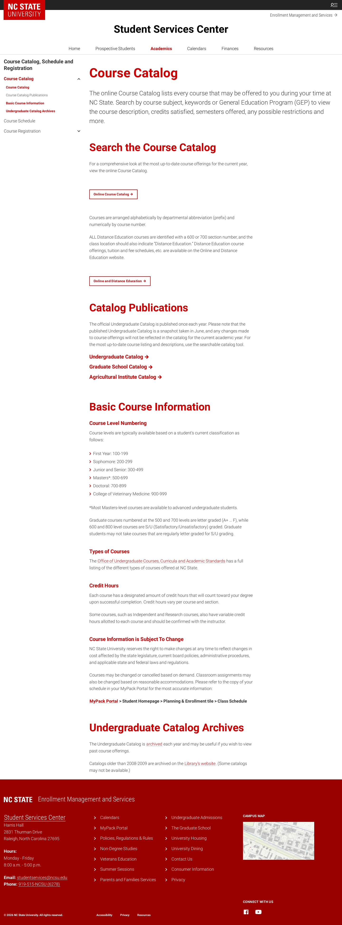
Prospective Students (115, 48)
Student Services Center (171, 29)
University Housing (189, 838)
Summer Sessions (117, 869)
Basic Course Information (25, 103)
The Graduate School (191, 827)
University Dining (187, 848)
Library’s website (200, 763)
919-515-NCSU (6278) (39, 884)
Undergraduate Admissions (196, 817)
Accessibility (104, 915)
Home (74, 48)
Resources (263, 48)
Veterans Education (118, 858)
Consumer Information (192, 869)
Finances (230, 48)
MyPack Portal (104, 701)
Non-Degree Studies (118, 848)
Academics (161, 48)
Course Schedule (19, 120)
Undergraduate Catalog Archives (30, 111)
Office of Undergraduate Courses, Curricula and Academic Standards (161, 560)
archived (154, 743)
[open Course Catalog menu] (79, 78)
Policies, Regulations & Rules (126, 838)
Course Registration (22, 131)
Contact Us (181, 858)
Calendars (196, 48)
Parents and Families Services (128, 879)
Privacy (178, 879)
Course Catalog (18, 78)
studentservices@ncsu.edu (42, 877)
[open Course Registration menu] (79, 131)
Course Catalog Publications (27, 95)
